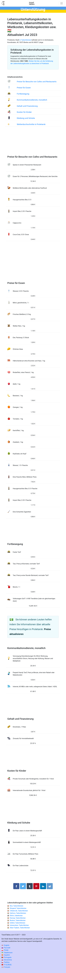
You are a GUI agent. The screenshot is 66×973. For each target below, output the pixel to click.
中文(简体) (7, 965)
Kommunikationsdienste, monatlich (32, 100)
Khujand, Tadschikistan (18, 908)
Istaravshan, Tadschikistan (19, 925)
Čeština (5, 962)
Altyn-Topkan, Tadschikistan (20, 928)
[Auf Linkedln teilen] (43, 886)
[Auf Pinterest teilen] (36, 886)
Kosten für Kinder (24, 112)
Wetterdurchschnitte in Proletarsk (31, 124)
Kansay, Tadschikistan (18, 918)
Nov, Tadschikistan (16, 906)
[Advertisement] (33, 142)
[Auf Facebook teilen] (16, 886)
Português (6, 957)
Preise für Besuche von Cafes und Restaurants (36, 81)
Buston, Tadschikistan (18, 920)
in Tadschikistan (25, 40)
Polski (5, 950)
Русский (6, 948)
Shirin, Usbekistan (16, 916)
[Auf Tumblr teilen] (30, 886)
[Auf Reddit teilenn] (50, 886)
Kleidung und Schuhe (26, 118)
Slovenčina (7, 960)
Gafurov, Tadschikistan (18, 913)
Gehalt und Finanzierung (27, 106)
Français (6, 967)
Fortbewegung (23, 94)
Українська (7, 953)
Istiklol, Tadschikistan (17, 923)
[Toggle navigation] (61, 3)
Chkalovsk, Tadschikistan (19, 911)
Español (6, 955)
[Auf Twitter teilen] (23, 886)
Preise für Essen (24, 87)
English (5, 945)
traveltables (32, 3)
